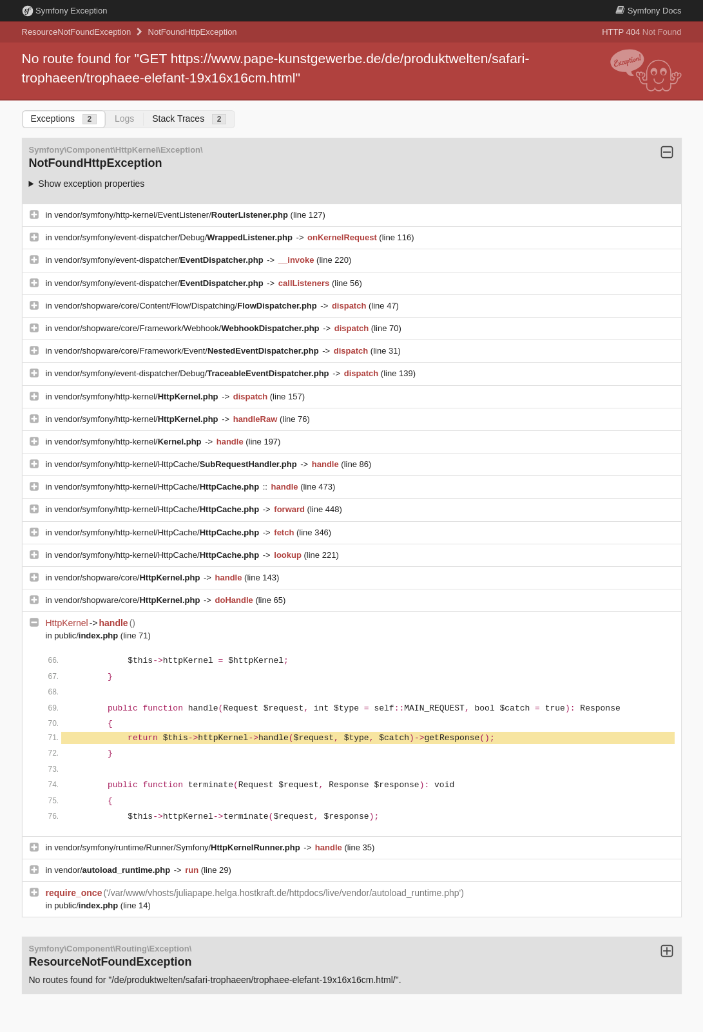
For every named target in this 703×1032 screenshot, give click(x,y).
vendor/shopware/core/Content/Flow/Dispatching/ (186, 306)
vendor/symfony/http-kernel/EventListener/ (172, 215)
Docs (648, 10)
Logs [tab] (124, 118)
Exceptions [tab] (64, 118)
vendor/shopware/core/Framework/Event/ (187, 351)
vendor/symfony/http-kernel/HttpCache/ (176, 464)
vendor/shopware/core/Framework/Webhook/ (188, 328)
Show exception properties (91, 183)
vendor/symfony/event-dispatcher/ (159, 260)
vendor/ (113, 870)
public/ (87, 635)
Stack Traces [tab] (189, 118)
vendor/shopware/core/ (128, 577)
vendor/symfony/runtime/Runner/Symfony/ (178, 847)
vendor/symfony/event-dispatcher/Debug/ (174, 237)
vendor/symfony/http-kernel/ (137, 396)
